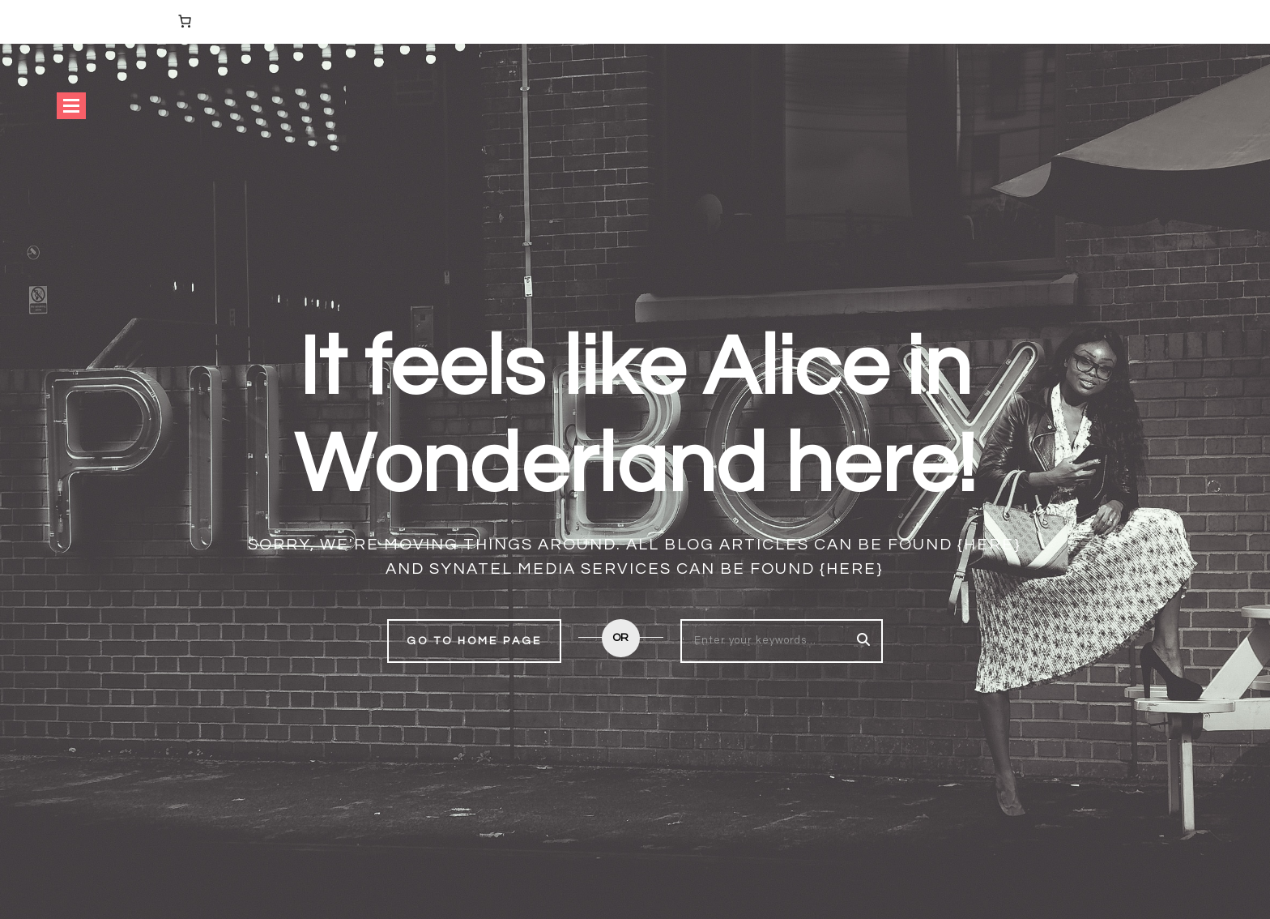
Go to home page (474, 641)
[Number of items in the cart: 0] (184, 21)
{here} (989, 544)
